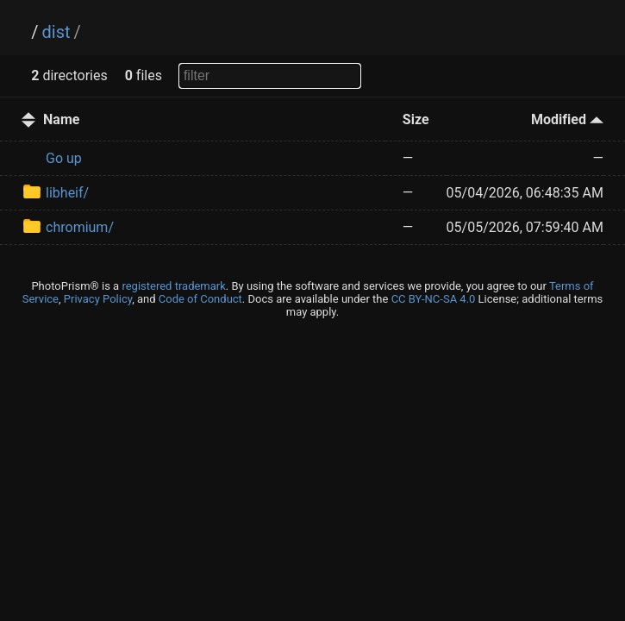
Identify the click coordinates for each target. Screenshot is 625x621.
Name (61, 119)
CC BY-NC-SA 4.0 (433, 298)
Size (416, 119)
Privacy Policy (98, 298)
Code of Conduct (200, 298)
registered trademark (173, 285)
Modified (567, 119)
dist (56, 32)
